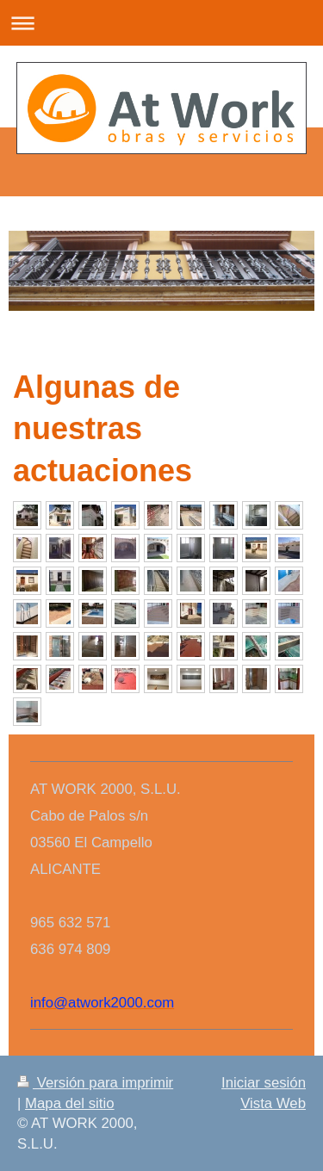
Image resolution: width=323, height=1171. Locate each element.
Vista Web (273, 1103)
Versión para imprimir (95, 1083)
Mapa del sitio (70, 1103)
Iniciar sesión (263, 1083)
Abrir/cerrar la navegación (161, 22)
